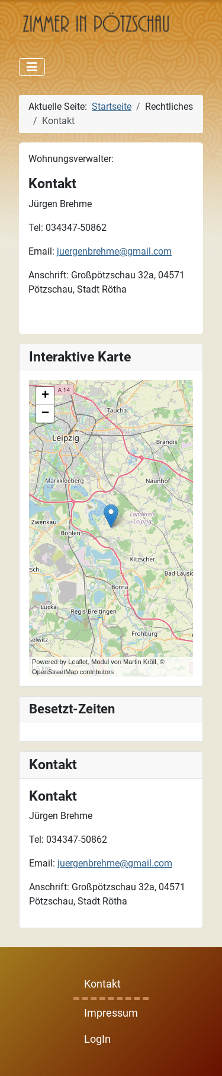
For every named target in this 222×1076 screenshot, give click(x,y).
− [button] (45, 414)
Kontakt (102, 984)
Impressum (111, 1013)
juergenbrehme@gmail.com (114, 863)
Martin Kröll (139, 661)
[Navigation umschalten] (32, 67)
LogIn (97, 1039)
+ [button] (45, 396)
